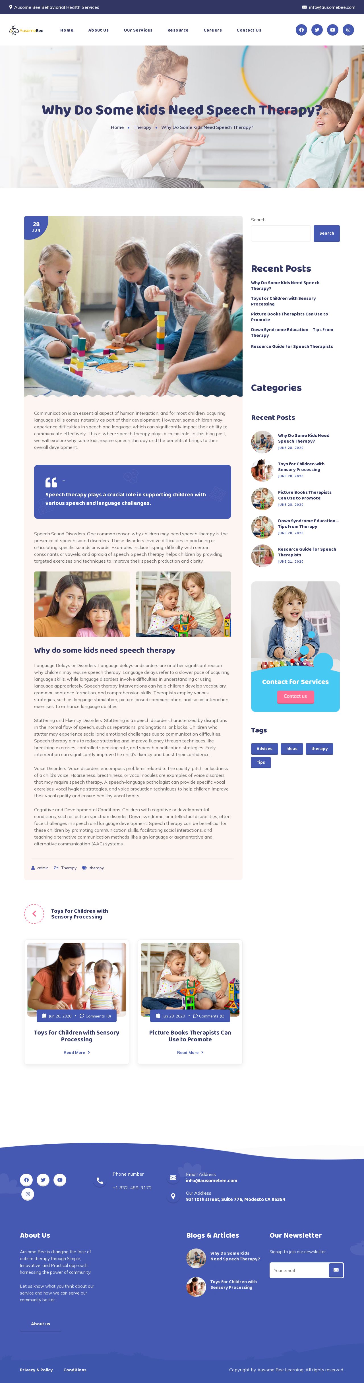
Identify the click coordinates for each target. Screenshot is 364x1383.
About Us (98, 30)
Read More (77, 1052)
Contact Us (249, 30)
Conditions (74, 1370)
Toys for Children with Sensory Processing (79, 914)
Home (67, 30)
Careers (213, 30)
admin (43, 867)
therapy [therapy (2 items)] (319, 749)
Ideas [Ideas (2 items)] (291, 749)
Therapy (142, 127)
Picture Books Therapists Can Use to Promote (190, 1036)
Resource (178, 30)
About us (40, 1324)
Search (258, 219)
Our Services (138, 30)
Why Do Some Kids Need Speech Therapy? (285, 286)
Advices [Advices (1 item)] (264, 749)
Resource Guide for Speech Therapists (292, 347)
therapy (97, 867)
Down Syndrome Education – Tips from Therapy (292, 332)
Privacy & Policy (36, 1370)
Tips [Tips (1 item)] (261, 762)
